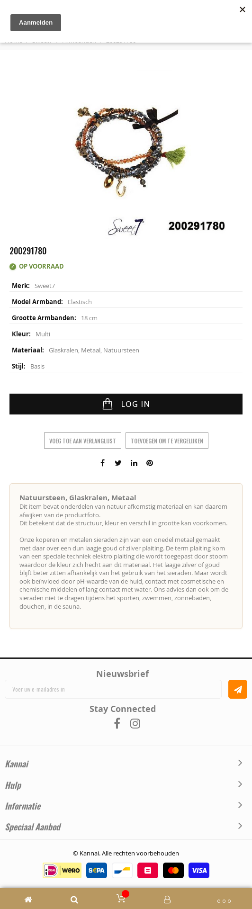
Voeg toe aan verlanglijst (82, 441)
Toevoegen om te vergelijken (167, 441)
